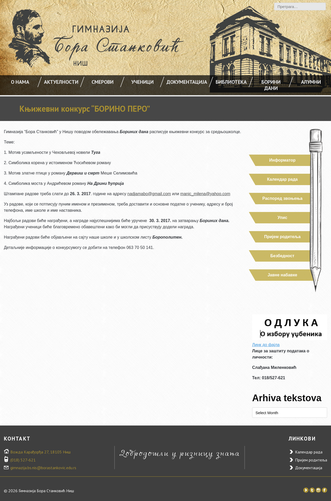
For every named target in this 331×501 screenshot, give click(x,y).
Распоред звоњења (282, 198)
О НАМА (20, 82)
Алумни (311, 82)
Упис (282, 217)
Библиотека (231, 82)
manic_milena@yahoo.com (205, 194)
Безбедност (282, 256)
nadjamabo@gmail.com (149, 194)
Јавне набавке (282, 275)
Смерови (103, 82)
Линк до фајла (266, 345)
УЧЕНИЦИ (142, 82)
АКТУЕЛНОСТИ (61, 82)
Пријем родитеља (282, 236)
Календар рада (282, 179)
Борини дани (271, 85)
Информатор (282, 160)
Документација (187, 82)
